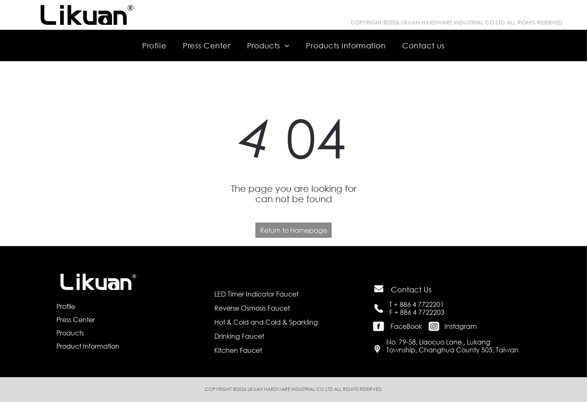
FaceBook (406, 326)
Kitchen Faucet (238, 350)
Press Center (75, 319)
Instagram (460, 326)
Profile (65, 306)
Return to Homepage (293, 230)
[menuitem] (154, 45)
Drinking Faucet (239, 336)
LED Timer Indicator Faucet (256, 294)
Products (70, 332)
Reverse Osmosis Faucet (252, 308)
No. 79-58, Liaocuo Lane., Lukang (438, 341)
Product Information (87, 346)
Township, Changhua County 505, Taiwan (452, 349)
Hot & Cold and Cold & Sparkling (266, 322)
